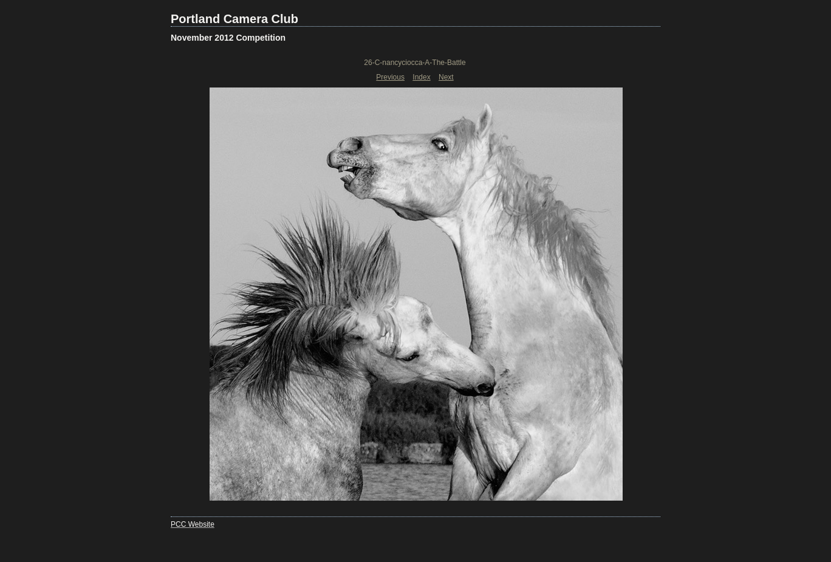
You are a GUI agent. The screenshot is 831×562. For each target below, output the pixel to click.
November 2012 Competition (228, 38)
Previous (390, 77)
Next (446, 77)
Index (421, 77)
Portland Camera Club (234, 19)
